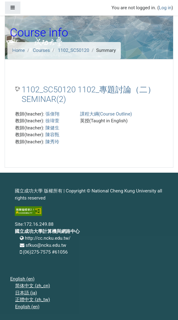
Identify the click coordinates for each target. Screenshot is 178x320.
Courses (41, 50)
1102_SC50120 (73, 50)
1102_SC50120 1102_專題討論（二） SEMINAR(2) (88, 94)
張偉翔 (52, 114)
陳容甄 (52, 134)
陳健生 (52, 128)
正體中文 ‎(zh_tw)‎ (32, 299)
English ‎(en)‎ (22, 279)
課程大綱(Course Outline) (106, 114)
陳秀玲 (52, 142)
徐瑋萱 (52, 121)
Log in (165, 8)
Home (18, 50)
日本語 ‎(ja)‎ (26, 293)
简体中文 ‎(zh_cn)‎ (32, 285)
